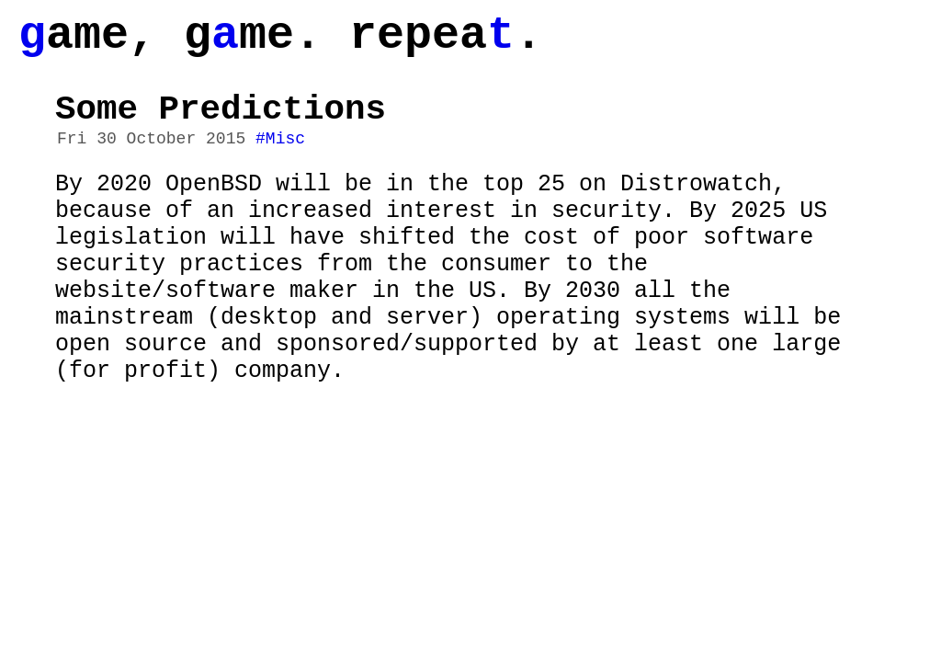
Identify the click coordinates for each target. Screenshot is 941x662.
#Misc (280, 159)
